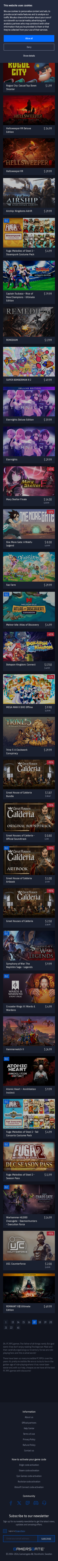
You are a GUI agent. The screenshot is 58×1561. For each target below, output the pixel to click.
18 (40, 1322)
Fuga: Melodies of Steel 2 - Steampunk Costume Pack (20, 252)
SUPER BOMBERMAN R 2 (18, 379)
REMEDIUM (12, 340)
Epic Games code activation (29, 1476)
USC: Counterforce (16, 1263)
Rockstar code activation (29, 1481)
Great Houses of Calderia (19, 921)
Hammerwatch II (15, 1049)
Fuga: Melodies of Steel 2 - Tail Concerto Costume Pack (22, 1133)
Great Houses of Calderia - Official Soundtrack (20, 837)
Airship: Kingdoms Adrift (19, 211)
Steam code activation (29, 1470)
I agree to (16, 1531)
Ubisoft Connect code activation (29, 1487)
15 (24, 1322)
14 (18, 1322)
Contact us (29, 1450)
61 (18, 1327)
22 (11, 1327)
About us (29, 1417)
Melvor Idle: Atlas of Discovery (22, 624)
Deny (29, 47)
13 (13, 1322)
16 (29, 1322)
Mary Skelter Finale (16, 499)
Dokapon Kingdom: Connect (21, 664)
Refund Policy (29, 1445)
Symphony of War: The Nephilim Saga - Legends (19, 965)
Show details (29, 55)
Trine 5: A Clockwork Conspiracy (16, 751)
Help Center (29, 1428)
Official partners (29, 1422)
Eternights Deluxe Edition (20, 419)
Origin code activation (29, 1464)
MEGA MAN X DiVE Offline (19, 707)
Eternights (11, 459)
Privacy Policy (29, 1439)
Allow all (29, 38)
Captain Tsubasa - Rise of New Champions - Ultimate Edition (20, 297)
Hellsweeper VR (14, 171)
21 (6, 1327)
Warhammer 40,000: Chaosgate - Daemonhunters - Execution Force (21, 1221)
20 (50, 1322)
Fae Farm (11, 585)
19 (45, 1322)
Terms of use (29, 1433)
